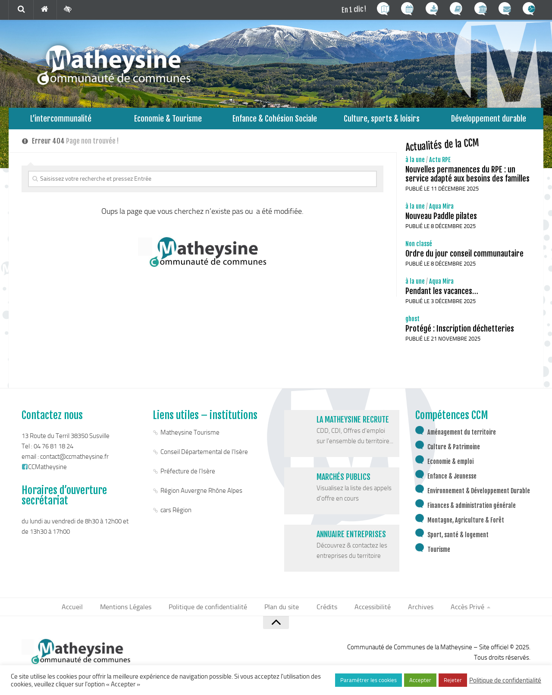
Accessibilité (368, 611)
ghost (412, 323)
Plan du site (283, 611)
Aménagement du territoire (461, 436)
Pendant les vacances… (441, 295)
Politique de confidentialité (213, 611)
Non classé (418, 248)
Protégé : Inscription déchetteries (459, 333)
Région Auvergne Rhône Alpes (201, 495)
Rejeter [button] (453, 680)
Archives (413, 611)
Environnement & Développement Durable (478, 495)
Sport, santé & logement (458, 539)
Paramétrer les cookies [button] (368, 680)
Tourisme (438, 553)
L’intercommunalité (61, 120)
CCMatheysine (44, 471)
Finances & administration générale (471, 509)
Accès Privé (457, 611)
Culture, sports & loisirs (382, 120)
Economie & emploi (450, 466)
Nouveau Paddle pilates (441, 220)
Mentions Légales (133, 611)
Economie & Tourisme (168, 120)
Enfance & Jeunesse (452, 480)
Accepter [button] (420, 680)
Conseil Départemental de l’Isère (204, 456)
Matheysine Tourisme (190, 437)
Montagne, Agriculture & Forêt (465, 524)
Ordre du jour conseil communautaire (464, 258)
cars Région (175, 514)
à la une (415, 164)
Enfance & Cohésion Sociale (274, 120)
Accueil (82, 611)
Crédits (325, 611)
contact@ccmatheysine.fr (74, 461)
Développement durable (488, 120)
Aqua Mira (441, 210)
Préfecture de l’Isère (187, 475)
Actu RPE (440, 164)
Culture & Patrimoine (453, 451)
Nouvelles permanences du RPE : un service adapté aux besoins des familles (467, 178)
